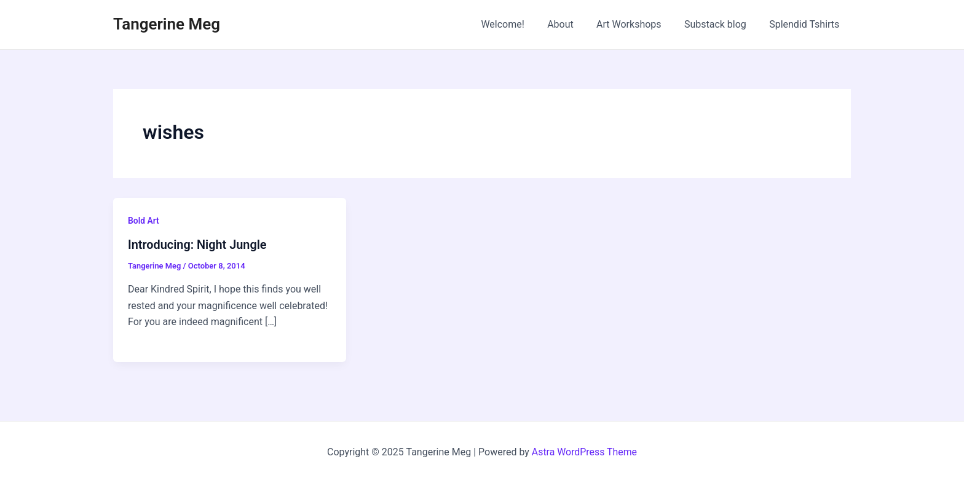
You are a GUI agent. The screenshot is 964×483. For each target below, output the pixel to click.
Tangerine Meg (166, 24)
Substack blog (720, 24)
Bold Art (143, 221)
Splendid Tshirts (806, 24)
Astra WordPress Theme (584, 452)
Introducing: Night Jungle (197, 244)
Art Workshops (637, 24)
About (572, 24)
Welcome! (517, 24)
